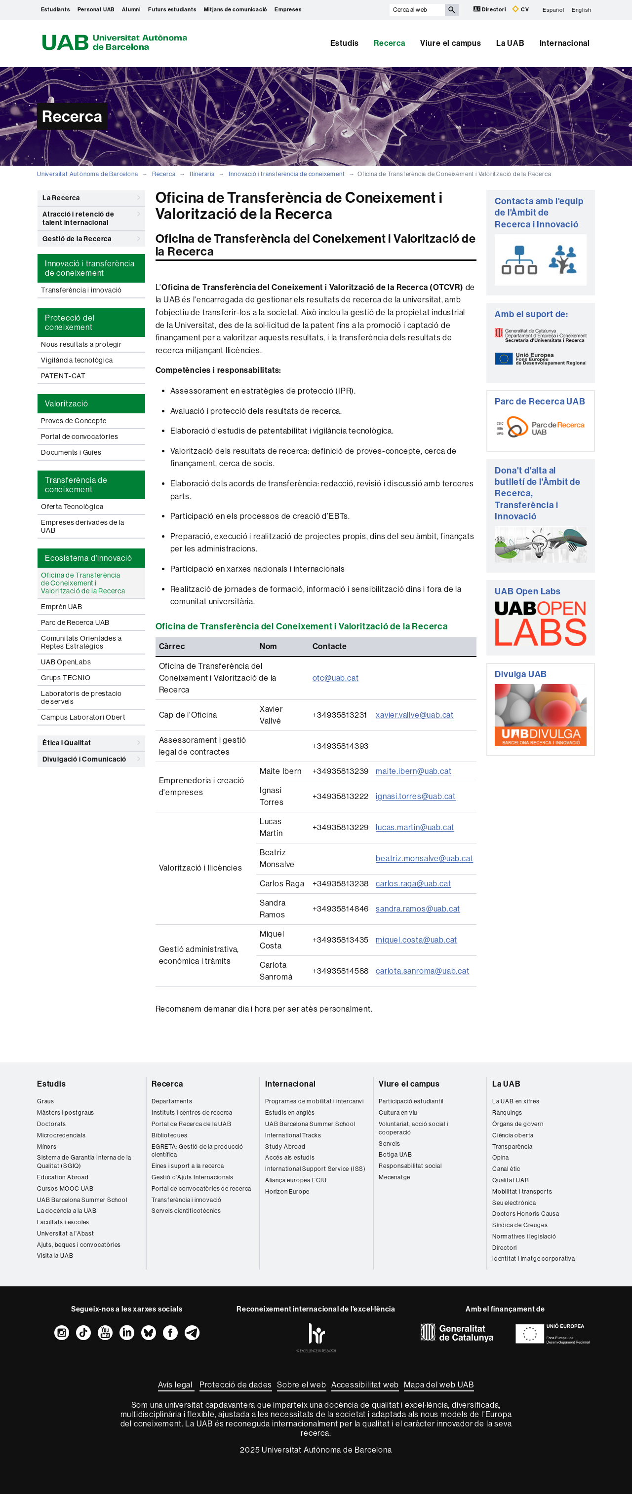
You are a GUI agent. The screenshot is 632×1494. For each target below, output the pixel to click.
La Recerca (91, 197)
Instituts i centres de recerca (192, 1112)
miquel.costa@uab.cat (416, 940)
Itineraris (202, 174)
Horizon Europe (287, 1191)
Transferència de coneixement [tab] (76, 484)
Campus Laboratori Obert (83, 717)
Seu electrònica (514, 1203)
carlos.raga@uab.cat (413, 883)
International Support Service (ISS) (315, 1169)
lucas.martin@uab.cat (415, 827)
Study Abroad (285, 1146)
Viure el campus (450, 43)
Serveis (389, 1143)
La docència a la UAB (67, 1210)
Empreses (288, 9)
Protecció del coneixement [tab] (69, 322)
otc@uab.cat (336, 678)
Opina (500, 1157)
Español (553, 9)
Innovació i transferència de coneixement (287, 174)
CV (520, 9)
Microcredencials (61, 1135)
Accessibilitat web (365, 1384)
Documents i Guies (71, 452)
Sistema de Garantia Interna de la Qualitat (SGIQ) (84, 1161)
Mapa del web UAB (439, 1384)
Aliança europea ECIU (296, 1180)
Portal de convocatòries (79, 436)
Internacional (565, 43)
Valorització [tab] (66, 403)
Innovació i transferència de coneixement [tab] (90, 268)
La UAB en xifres (516, 1101)
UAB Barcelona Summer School (82, 1200)
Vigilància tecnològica (77, 360)
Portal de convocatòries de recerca (201, 1188)
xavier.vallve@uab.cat (415, 715)
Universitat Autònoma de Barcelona (87, 174)
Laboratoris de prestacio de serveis (81, 697)
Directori (491, 9)
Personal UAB (96, 9)
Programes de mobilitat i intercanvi (314, 1101)
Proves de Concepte (73, 421)
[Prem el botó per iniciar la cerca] (452, 10)
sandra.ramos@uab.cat (418, 908)
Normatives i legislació (524, 1236)
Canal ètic (506, 1169)
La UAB (510, 43)
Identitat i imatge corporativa (533, 1258)
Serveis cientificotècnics (186, 1210)
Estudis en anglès (290, 1112)
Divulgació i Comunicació (91, 759)
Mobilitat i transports (522, 1191)
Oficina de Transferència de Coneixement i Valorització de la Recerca (83, 583)
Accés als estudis (290, 1157)
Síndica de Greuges (520, 1225)
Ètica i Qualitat (91, 742)
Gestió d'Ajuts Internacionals (193, 1177)
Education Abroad (63, 1177)
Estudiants (55, 9)
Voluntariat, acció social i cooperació (413, 1128)
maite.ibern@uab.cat (413, 771)
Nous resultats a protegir (81, 344)
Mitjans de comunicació (236, 9)
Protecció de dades (235, 1384)
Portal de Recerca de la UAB (192, 1124)
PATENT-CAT (63, 376)
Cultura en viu (398, 1112)
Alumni (131, 9)
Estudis (344, 43)
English (582, 9)
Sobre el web (301, 1384)
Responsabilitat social (410, 1166)
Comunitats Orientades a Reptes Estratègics (81, 642)
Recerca (389, 43)
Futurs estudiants (172, 9)
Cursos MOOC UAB (65, 1188)
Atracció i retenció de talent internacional (91, 217)
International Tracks (293, 1135)
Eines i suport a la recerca (188, 1166)
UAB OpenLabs (66, 662)
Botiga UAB (395, 1154)
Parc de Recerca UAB (75, 622)
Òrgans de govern (518, 1124)
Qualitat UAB (510, 1180)
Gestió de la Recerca (91, 238)
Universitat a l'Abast (65, 1233)
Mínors (47, 1146)
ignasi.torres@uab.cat (416, 796)
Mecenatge (394, 1177)
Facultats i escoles (63, 1222)
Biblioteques (170, 1135)
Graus (45, 1101)
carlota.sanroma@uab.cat (422, 971)
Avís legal (176, 1384)
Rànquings (507, 1112)
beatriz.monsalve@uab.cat (424, 858)
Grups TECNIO (66, 678)
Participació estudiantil (411, 1101)
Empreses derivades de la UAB (82, 526)
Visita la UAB (55, 1255)
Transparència (512, 1146)
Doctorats (51, 1124)
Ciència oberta (513, 1135)
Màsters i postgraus (65, 1112)
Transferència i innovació (81, 290)
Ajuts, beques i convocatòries (79, 1244)
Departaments (172, 1101)
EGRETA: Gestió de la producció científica (197, 1151)
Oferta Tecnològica (72, 506)
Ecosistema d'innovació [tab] (88, 558)
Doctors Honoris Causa (525, 1213)
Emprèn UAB (61, 607)
